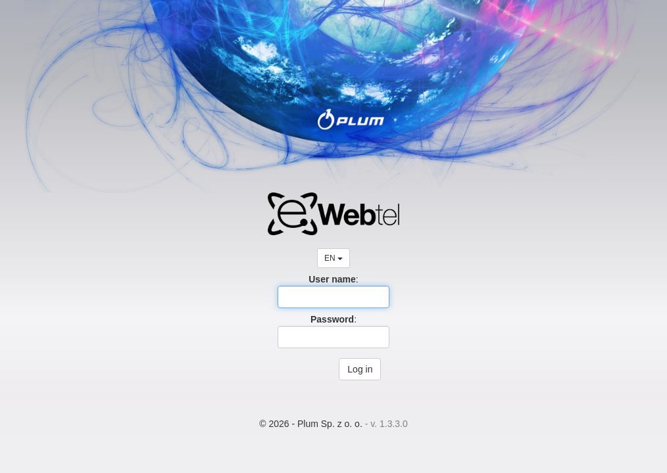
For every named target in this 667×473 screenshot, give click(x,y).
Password (332, 319)
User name (332, 279)
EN (333, 258)
